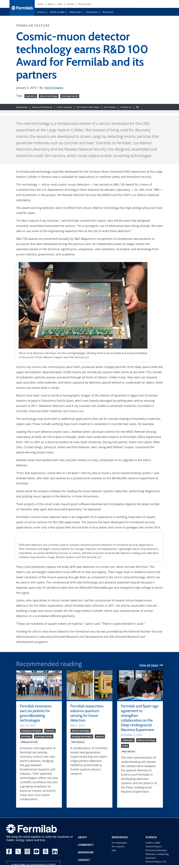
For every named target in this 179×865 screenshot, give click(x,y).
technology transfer (69, 96)
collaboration (127, 740)
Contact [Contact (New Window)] (70, 4)
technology (26, 736)
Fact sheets (110, 107)
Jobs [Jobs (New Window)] (60, 4)
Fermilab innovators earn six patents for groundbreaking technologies (36, 713)
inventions (49, 730)
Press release (77, 742)
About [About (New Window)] (51, 4)
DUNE (125, 746)
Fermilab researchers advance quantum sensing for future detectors (87, 713)
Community (92, 12)
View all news (148, 665)
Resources (107, 12)
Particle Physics (154, 846)
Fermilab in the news (88, 107)
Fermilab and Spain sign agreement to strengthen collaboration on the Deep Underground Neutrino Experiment (140, 718)
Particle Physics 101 (156, 861)
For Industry (118, 846)
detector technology (48, 96)
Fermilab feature (29, 742)
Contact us (126, 107)
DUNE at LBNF (57, 12)
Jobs (114, 850)
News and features (42, 107)
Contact (84, 860)
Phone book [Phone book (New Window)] (85, 4)
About (82, 837)
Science (41, 12)
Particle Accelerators (156, 850)
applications (31, 96)
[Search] (147, 4)
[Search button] (137, 107)
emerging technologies (31, 730)
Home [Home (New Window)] (40, 4)
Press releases (64, 107)
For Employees (119, 842)
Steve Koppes (53, 88)
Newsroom (75, 12)
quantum (100, 736)
